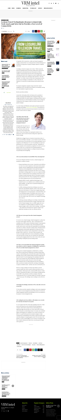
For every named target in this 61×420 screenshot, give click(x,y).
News (49, 51)
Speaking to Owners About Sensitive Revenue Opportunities (6, 386)
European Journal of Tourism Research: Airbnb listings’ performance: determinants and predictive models (6, 84)
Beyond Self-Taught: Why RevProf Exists (6, 71)
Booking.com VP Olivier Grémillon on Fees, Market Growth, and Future (39, 356)
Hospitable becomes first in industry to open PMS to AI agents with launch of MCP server (51, 56)
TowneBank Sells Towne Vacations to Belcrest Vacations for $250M (6, 77)
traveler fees (19, 346)
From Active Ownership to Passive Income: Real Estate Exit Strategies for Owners (50, 71)
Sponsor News (5, 68)
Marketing (3, 20)
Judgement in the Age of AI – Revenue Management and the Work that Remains (6, 66)
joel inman (40, 343)
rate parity (34, 344)
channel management (23, 343)
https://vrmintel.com (8, 104)
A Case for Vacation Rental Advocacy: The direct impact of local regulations (22, 356)
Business (3, 79)
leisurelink (18, 344)
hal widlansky (35, 343)
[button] (58, 3)
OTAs (7, 20)
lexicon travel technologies (26, 344)
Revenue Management (40, 344)
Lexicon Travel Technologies (31, 107)
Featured (30, 343)
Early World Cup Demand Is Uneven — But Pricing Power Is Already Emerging (6, 393)
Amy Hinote (4, 31)
